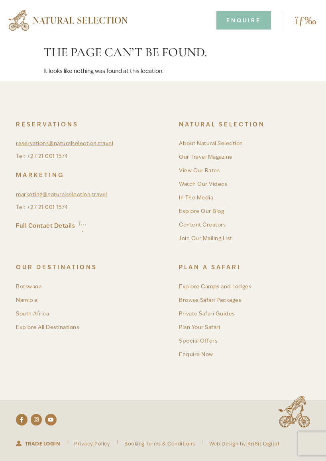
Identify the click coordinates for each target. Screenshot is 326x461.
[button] (302, 21)
